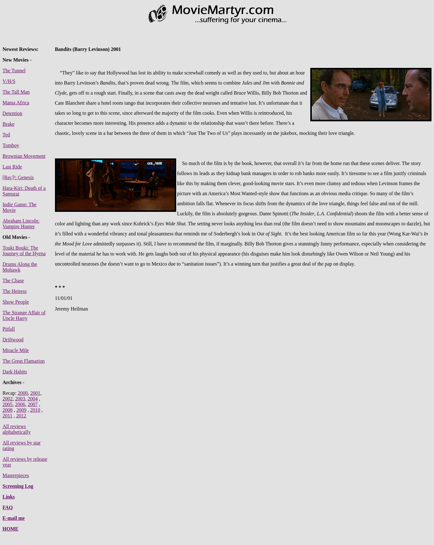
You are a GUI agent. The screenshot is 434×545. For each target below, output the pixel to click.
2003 (20, 398)
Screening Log (18, 486)
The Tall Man (16, 92)
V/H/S (9, 81)
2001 (35, 393)
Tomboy (11, 145)
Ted (6, 134)
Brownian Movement (24, 156)
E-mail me (14, 518)
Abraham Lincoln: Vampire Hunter (21, 223)
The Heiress (15, 291)
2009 (21, 410)
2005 (8, 404)
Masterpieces (16, 475)
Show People (16, 302)
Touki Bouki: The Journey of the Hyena (24, 250)
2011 (7, 415)
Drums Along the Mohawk (20, 266)
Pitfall (9, 329)
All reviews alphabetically (17, 429)
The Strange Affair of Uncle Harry (24, 315)
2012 (21, 415)
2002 (8, 398)
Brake (8, 124)
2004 (33, 398)
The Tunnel (14, 70)
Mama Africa (16, 102)
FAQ (8, 507)
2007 (33, 404)
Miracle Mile (16, 350)
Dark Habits (15, 371)
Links (9, 496)
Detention (12, 113)
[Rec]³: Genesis (18, 177)
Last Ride (12, 166)
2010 (35, 410)
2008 (8, 410)
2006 (20, 404)
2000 (23, 393)
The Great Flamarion (24, 361)
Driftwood (13, 339)
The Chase (13, 280)
